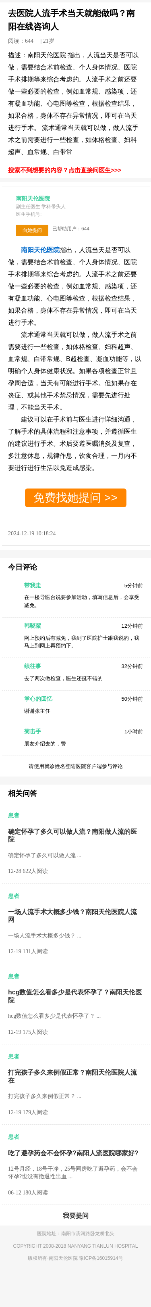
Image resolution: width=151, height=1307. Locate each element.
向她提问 (32, 230)
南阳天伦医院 (64, 1258)
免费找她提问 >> (75, 498)
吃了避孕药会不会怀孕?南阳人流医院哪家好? (73, 1153)
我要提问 (76, 1215)
